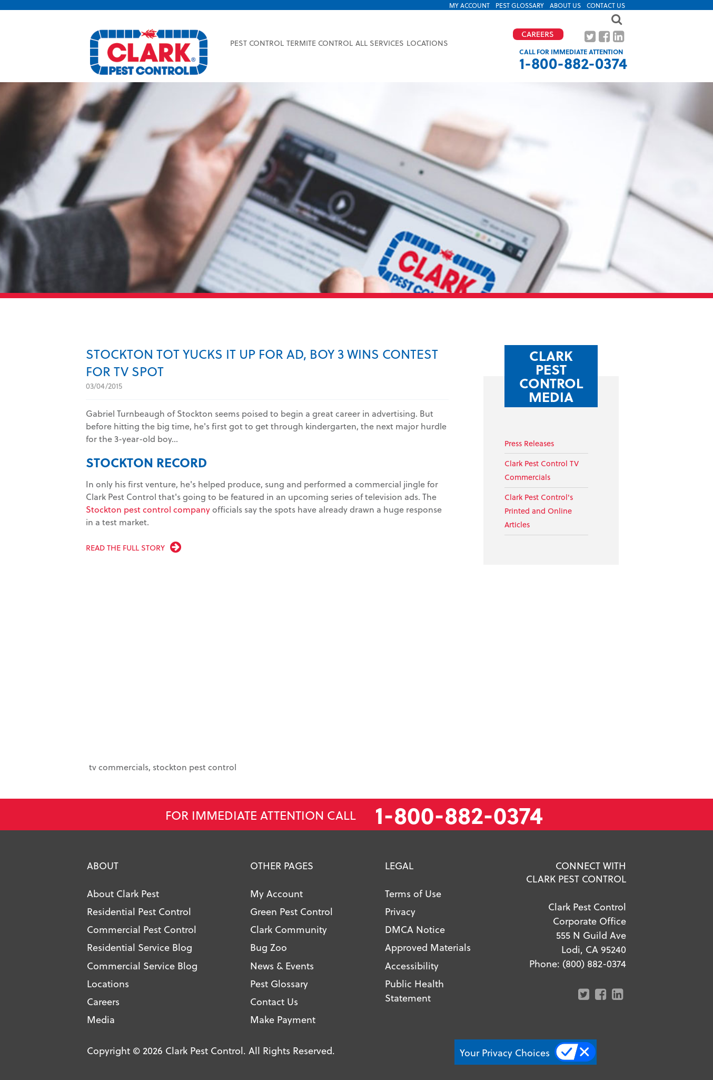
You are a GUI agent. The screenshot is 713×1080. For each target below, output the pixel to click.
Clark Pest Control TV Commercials (541, 470)
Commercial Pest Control (141, 929)
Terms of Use (413, 893)
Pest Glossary (520, 5)
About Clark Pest (123, 893)
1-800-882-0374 (573, 63)
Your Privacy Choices (505, 1052)
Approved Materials (428, 947)
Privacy (400, 911)
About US (565, 5)
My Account (469, 5)
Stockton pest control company (148, 509)
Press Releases (529, 443)
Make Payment (282, 1019)
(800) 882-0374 (594, 963)
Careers (103, 1001)
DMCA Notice (415, 929)
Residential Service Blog (139, 947)
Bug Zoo (268, 947)
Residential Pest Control (139, 911)
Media (101, 1019)
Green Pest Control (291, 911)
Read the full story (125, 547)
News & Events (282, 965)
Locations (427, 42)
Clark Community (288, 929)
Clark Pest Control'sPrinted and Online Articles (538, 511)
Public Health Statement (414, 990)
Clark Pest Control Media (551, 376)
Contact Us (606, 5)
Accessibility (412, 965)
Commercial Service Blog (142, 965)
